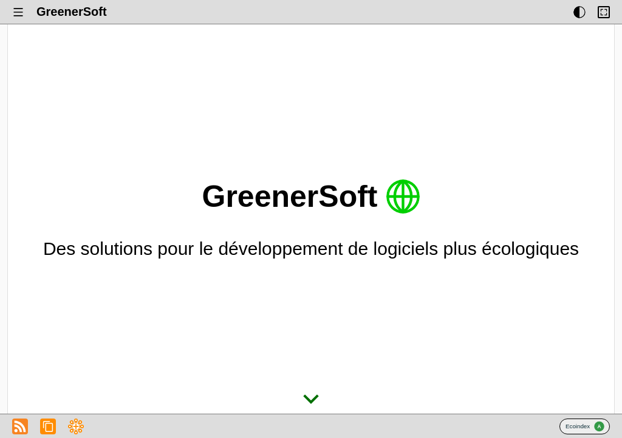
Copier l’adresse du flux (48, 426)
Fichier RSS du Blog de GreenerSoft (20, 426)
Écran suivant (311, 399)
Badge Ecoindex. (584, 426)
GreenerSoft (71, 11)
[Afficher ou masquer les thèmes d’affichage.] (579, 12)
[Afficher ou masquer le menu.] (18, 12)
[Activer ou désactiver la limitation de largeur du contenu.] (604, 12)
